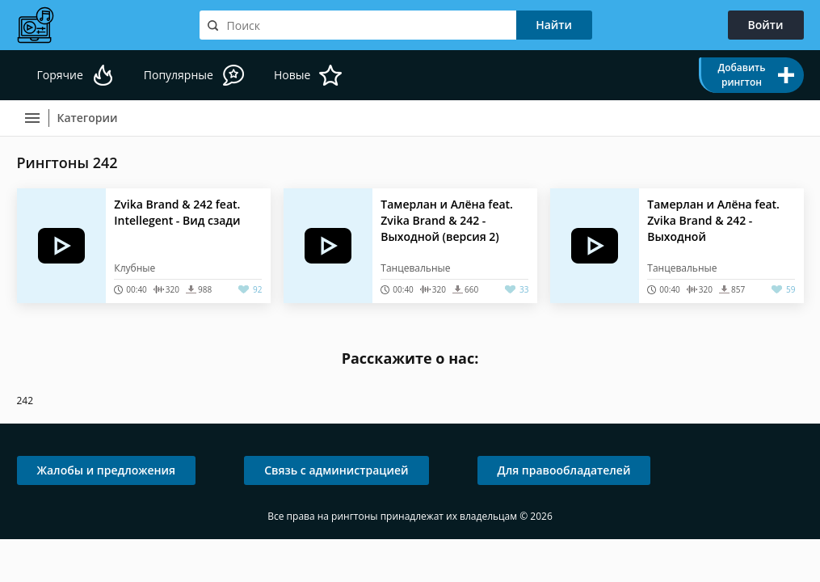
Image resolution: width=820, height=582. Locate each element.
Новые (292, 74)
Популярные (178, 74)
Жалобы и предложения (106, 470)
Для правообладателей (564, 470)
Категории (87, 117)
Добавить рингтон (741, 75)
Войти (766, 24)
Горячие (60, 74)
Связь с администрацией (336, 470)
